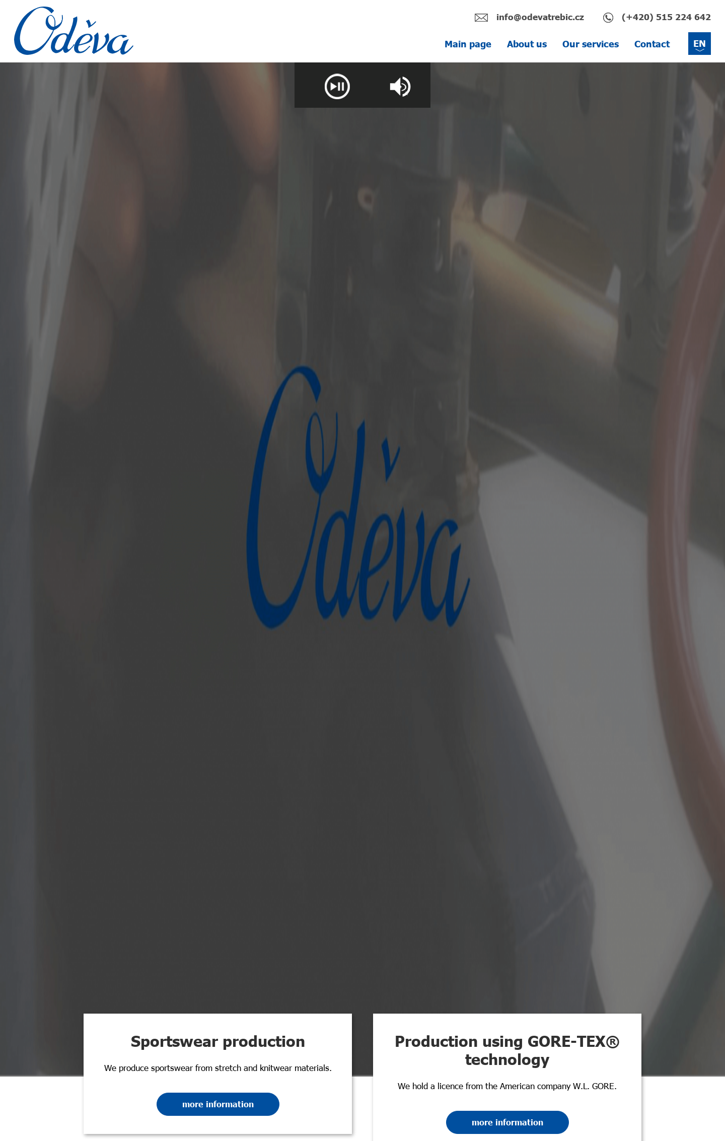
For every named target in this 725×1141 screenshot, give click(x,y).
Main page (468, 43)
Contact (652, 43)
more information (218, 1104)
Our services (590, 43)
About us (527, 43)
